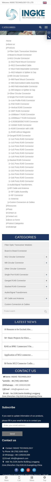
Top (44, 478)
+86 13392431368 (22, 385)
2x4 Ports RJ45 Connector (22, 174)
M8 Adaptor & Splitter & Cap (23, 90)
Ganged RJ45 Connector (20, 135)
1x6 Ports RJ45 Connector (22, 153)
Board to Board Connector (21, 55)
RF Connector (17, 195)
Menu (32, 478)
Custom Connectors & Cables (22, 202)
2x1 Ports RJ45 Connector (22, 164)
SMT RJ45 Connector (20, 111)
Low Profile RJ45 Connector (23, 100)
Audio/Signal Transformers (21, 185)
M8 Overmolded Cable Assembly (25, 83)
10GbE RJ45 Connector (21, 125)
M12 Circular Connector (20, 58)
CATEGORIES (8, 27)
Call (19, 478)
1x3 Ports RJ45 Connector (22, 142)
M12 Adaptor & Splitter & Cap (23, 72)
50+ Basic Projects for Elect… (17, 338)
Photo (9, 209)
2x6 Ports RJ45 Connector (22, 178)
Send (12, 434)
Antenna (14, 199)
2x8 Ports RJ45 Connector (22, 181)
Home (8, 41)
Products (11, 48)
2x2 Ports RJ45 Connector (22, 167)
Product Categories (15, 223)
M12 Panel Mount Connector (23, 62)
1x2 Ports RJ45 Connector (22, 139)
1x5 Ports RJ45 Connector (22, 150)
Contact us (11, 213)
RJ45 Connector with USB (22, 128)
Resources (11, 206)
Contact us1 (12, 216)
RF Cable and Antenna (19, 188)
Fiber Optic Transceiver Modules (23, 51)
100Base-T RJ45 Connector (23, 114)
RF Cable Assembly (19, 192)
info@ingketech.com (20, 389)
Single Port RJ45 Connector (21, 97)
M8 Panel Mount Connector (22, 79)
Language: (41, 3)
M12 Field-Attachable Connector (25, 69)
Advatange (11, 227)
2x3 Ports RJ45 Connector (22, 171)
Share (6, 478)
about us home (13, 220)
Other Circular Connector (20, 93)
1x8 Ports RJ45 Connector (22, 157)
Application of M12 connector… (18, 355)
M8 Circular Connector (19, 76)
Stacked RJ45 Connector (20, 160)
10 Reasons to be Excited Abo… (18, 329)
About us (11, 44)
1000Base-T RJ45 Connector (23, 118)
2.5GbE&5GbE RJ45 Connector (24, 121)
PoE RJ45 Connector (20, 104)
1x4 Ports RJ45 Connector (22, 146)
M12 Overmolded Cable (21, 65)
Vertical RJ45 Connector (21, 107)
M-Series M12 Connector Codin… (19, 363)
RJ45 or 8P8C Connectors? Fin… (18, 346)
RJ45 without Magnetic (21, 132)
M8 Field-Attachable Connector (24, 86)
